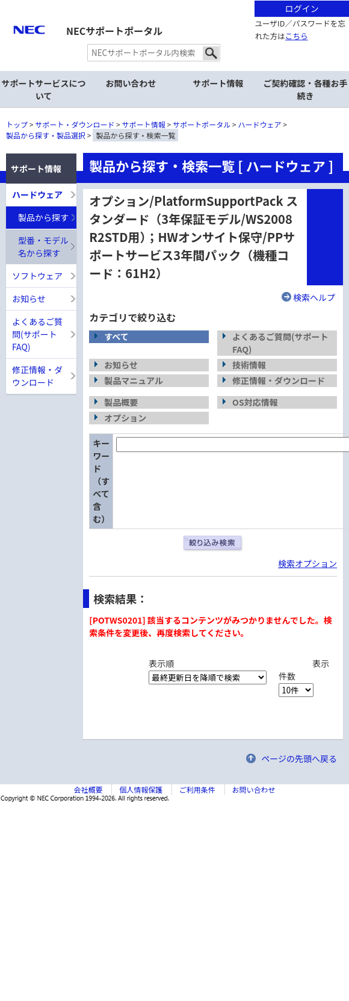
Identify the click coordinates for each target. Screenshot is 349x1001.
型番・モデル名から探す (43, 246)
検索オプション (307, 563)
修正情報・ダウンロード (37, 376)
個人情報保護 (140, 789)
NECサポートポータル (114, 30)
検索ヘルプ (314, 297)
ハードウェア (260, 124)
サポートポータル (201, 124)
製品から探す (43, 217)
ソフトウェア (37, 276)
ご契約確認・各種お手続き (306, 89)
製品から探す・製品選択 (45, 135)
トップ (17, 124)
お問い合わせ (131, 83)
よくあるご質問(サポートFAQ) (37, 334)
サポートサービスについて (44, 89)
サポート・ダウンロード (74, 124)
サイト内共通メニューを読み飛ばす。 (132, 15)
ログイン (302, 8)
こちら (296, 36)
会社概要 (87, 789)
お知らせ (29, 299)
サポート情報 (143, 124)
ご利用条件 (197, 789)
